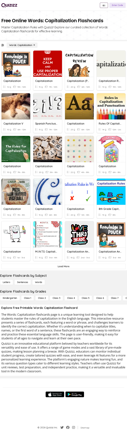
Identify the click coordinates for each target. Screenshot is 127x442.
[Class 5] (85, 298)
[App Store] (55, 394)
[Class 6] (100, 298)
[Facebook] (67, 427)
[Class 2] (41, 298)
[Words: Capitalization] (22, 45)
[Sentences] (22, 282)
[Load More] (63, 266)
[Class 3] (56, 298)
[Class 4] (71, 298)
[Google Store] (74, 394)
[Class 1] (27, 298)
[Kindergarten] (10, 298)
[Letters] (6, 282)
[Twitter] (62, 427)
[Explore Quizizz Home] (9, 5)
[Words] (38, 282)
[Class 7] (114, 298)
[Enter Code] (117, 5)
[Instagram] (73, 427)
